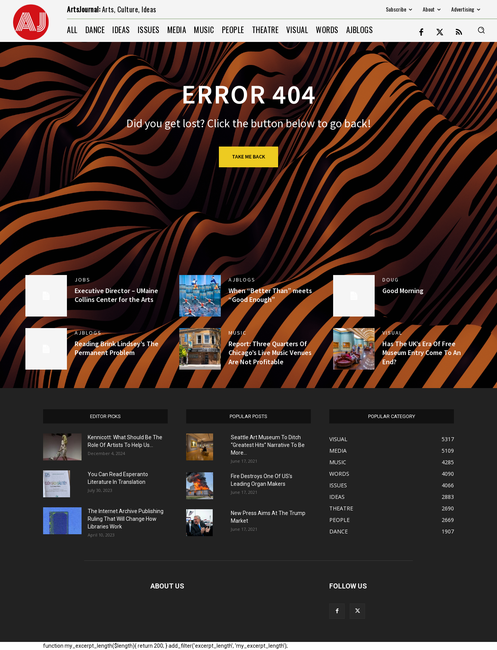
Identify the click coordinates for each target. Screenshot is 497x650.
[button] (481, 30)
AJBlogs (241, 279)
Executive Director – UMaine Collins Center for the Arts (116, 295)
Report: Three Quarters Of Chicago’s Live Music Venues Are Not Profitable (270, 352)
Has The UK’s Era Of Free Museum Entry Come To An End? (421, 352)
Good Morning (403, 290)
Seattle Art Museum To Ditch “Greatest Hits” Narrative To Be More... (268, 445)
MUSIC (237, 332)
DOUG (390, 279)
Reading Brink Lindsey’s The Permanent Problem (116, 348)
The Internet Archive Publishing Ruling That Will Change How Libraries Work (125, 519)
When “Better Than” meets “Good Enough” (270, 295)
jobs (82, 279)
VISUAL (392, 332)
